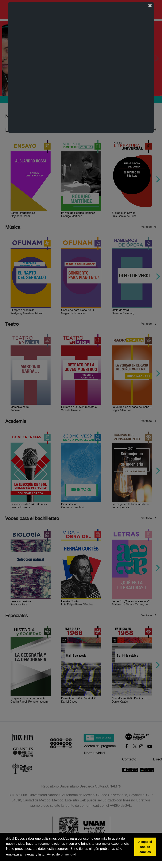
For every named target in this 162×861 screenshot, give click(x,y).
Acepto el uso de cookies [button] (145, 847)
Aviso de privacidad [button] (61, 854)
